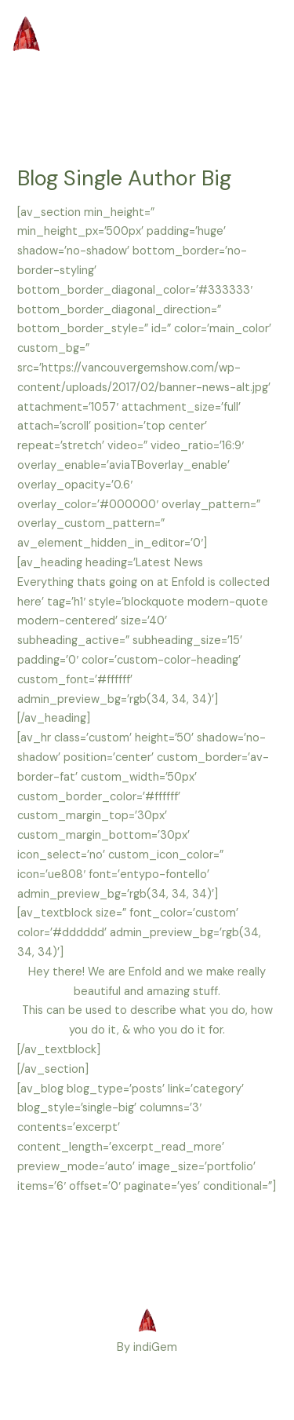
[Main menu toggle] (260, 53)
